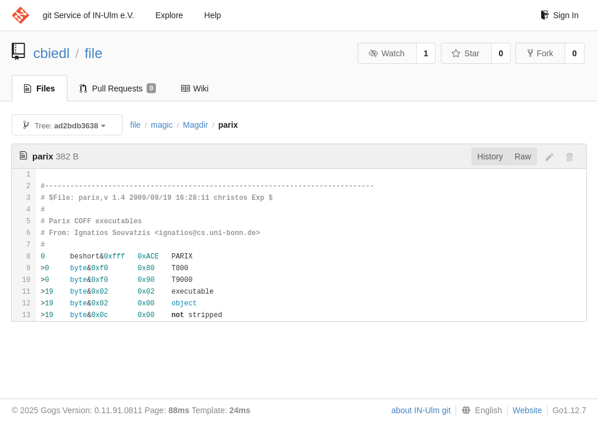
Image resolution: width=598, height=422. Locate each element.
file (93, 53)
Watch (386, 53)
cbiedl (51, 53)
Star (465, 53)
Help (212, 15)
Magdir (195, 125)
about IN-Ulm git (420, 410)
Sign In (560, 15)
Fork (540, 53)
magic (161, 125)
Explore (169, 15)
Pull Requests (118, 88)
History (490, 156)
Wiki (194, 88)
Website (527, 410)
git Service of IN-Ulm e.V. (88, 15)
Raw (523, 156)
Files (39, 88)
